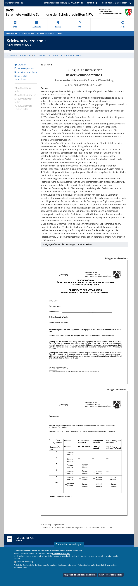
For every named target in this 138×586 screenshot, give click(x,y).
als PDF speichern (25, 68)
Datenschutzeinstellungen (69, 544)
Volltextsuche (11, 33)
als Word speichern (26, 72)
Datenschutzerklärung (61, 554)
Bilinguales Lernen (48, 55)
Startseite (12, 55)
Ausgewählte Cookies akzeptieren (80, 574)
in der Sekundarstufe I (72, 55)
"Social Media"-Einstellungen (116, 3)
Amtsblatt (36, 24)
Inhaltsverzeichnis (26, 33)
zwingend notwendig (25, 561)
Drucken (20, 64)
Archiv (59, 33)
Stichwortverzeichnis (45, 33)
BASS (15, 24)
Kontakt (93, 3)
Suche (122, 24)
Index (23, 55)
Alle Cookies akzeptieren (110, 574)
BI (35, 55)
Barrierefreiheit (14, 3)
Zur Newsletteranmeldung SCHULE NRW (64, 3)
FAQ (79, 24)
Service (58, 24)
